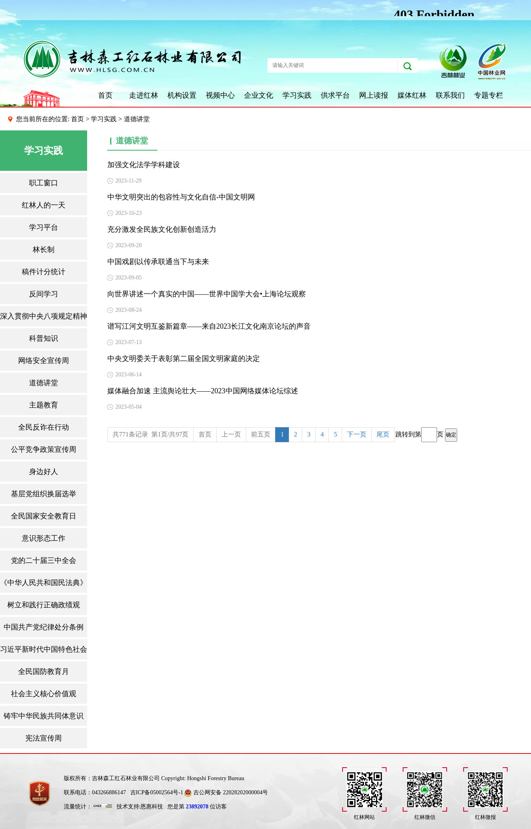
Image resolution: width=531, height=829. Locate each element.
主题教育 (43, 405)
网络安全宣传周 (43, 361)
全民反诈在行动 (43, 427)
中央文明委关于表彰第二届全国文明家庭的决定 (183, 359)
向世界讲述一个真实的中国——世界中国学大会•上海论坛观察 (206, 294)
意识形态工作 (43, 538)
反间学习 (43, 294)
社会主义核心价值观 (43, 694)
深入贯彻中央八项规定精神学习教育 (43, 316)
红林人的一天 (43, 205)
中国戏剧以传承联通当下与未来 (158, 262)
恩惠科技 (151, 807)
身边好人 (43, 472)
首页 (105, 95)
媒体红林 (411, 95)
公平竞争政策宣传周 (43, 449)
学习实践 (296, 95)
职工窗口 (43, 183)
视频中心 (220, 95)
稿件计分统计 (43, 272)
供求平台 (335, 95)
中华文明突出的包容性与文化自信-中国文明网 (181, 197)
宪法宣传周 (43, 738)
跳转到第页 (426, 434)
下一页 (356, 434)
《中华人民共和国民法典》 (43, 583)
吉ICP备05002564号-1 (156, 792)
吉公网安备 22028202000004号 (226, 792)
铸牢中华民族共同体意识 (44, 716)
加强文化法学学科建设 (143, 165)
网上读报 (373, 95)
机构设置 (182, 95)
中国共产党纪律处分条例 (44, 627)
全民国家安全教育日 (43, 516)
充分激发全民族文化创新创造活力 (161, 229)
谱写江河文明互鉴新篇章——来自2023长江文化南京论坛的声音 (209, 326)
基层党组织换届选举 (43, 494)
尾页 (382, 434)
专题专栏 (488, 95)
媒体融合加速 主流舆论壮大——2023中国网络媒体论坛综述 (202, 391)
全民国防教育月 (43, 671)
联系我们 (450, 95)
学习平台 (43, 227)
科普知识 (43, 338)
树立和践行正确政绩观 (43, 605)
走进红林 (143, 95)
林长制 (43, 250)
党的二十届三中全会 (43, 560)
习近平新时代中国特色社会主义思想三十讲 (43, 649)
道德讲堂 (43, 383)
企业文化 (258, 95)
